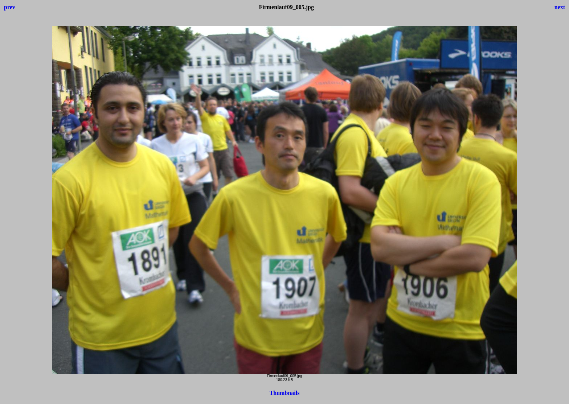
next (559, 7)
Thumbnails (285, 393)
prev (9, 7)
